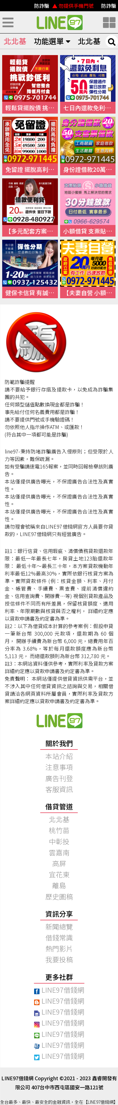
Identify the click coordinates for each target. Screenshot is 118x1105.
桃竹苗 (59, 830)
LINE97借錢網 (59, 990)
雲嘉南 (59, 852)
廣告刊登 (59, 778)
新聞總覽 (59, 926)
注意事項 (59, 767)
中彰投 (59, 841)
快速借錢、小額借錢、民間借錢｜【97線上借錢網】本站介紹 (59, 720)
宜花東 (59, 874)
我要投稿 (59, 959)
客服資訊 (59, 789)
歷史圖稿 (59, 896)
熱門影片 (59, 948)
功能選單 (52, 40)
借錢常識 (59, 937)
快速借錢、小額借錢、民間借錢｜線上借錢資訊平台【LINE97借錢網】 (59, 22)
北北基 (15, 40)
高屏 (59, 863)
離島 (59, 885)
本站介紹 (59, 756)
